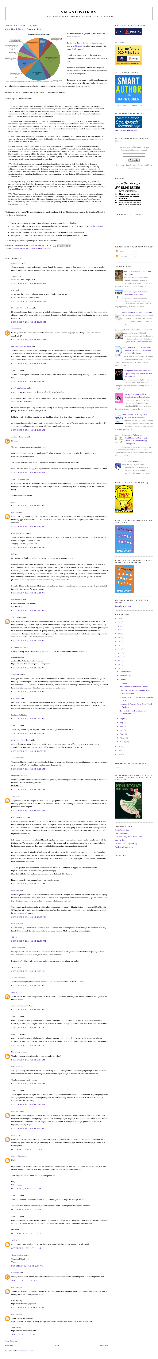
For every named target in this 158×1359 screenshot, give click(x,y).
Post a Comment (11, 1341)
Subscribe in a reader (123, 606)
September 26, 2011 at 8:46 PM (28, 1045)
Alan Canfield (16, 617)
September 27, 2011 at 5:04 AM (28, 1084)
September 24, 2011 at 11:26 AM (28, 283)
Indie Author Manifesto (131, 461)
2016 (120, 649)
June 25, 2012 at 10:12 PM (25, 1280)
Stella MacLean (17, 775)
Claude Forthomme (18, 388)
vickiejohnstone (17, 1255)
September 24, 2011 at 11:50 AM (28, 340)
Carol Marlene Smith (19, 817)
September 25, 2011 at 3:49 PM (28, 547)
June (122, 726)
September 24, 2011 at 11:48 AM (28, 322)
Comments (121, 256)
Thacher (14, 329)
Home (57, 1345)
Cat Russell (15, 698)
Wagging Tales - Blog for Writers (24, 543)
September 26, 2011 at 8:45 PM (28, 1027)
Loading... (119, 767)
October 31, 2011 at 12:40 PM (27, 1248)
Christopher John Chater (20, 740)
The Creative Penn (122, 833)
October (123, 679)
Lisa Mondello (17, 600)
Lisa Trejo (15, 1272)
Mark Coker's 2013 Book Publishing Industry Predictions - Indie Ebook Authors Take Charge (136, 350)
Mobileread (77, 46)
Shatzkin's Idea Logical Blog (126, 843)
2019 (120, 637)
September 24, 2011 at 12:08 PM (28, 363)
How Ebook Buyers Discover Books (133, 687)
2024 (120, 618)
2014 (120, 657)
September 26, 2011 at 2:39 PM (28, 971)
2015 (120, 653)
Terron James (16, 947)
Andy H (14, 796)
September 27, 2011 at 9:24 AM (28, 1104)
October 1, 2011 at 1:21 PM (26, 1189)
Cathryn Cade (16, 1156)
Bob (13, 554)
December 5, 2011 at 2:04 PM (27, 1266)
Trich (13, 1240)
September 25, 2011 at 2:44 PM (28, 526)
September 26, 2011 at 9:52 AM (28, 884)
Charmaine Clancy (18, 533)
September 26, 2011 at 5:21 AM (28, 769)
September (124, 683)
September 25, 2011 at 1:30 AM (28, 430)
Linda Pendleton (17, 647)
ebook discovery (21, 249)
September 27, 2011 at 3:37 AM (28, 1060)
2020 (120, 634)
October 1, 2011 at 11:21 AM (26, 1149)
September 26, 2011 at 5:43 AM (28, 790)
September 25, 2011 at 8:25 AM (28, 472)
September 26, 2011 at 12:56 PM (28, 941)
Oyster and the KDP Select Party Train (137, 312)
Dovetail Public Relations (21, 308)
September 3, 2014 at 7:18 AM (27, 1307)
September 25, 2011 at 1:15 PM (28, 506)
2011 (120, 668)
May (122, 730)
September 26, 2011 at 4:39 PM (28, 1010)
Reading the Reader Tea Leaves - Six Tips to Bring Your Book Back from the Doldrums (137, 373)
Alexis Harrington (18, 479)
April (122, 734)
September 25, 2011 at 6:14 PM (28, 641)
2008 (120, 754)
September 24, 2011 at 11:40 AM (28, 301)
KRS (13, 290)
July (122, 722)
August (123, 718)
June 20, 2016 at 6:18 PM (24, 1334)
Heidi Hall (15, 924)
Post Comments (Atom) (24, 1351)
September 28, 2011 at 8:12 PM (28, 1128)
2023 (120, 622)
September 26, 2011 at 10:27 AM (28, 917)
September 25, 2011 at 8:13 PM (28, 719)
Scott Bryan (15, 992)
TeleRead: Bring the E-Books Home (129, 837)
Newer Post (9, 1345)
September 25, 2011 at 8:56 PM (28, 733)
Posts (119, 251)
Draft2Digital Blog (122, 830)
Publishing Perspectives (124, 847)
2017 (120, 645)
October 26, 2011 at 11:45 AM (27, 1233)
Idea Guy (14, 1135)
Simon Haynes (17, 1052)
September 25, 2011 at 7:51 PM (28, 692)
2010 (120, 746)
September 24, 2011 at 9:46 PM (28, 381)
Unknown (15, 512)
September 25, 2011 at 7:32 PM (28, 668)
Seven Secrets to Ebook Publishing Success (46, 124)
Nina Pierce (15, 1066)
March (123, 738)
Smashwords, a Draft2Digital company (91, 16)
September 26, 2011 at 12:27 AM (28, 751)
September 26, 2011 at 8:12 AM (28, 810)
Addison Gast (16, 674)
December (124, 672)
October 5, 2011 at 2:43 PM (26, 1209)
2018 (120, 641)
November (124, 675)
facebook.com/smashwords (126, 130)
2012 (120, 664)
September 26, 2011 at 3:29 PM (28, 986)
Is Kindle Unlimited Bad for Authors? (137, 330)
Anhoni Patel (16, 263)
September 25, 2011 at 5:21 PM (28, 593)
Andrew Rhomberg (18, 437)
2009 (120, 750)
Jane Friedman (120, 840)
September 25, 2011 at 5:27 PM (28, 611)
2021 (120, 630)
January (123, 742)
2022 (120, 626)
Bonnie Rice (16, 1111)
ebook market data (40, 249)
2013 (120, 661)
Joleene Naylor (17, 978)
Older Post (104, 1345)
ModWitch (15, 890)
